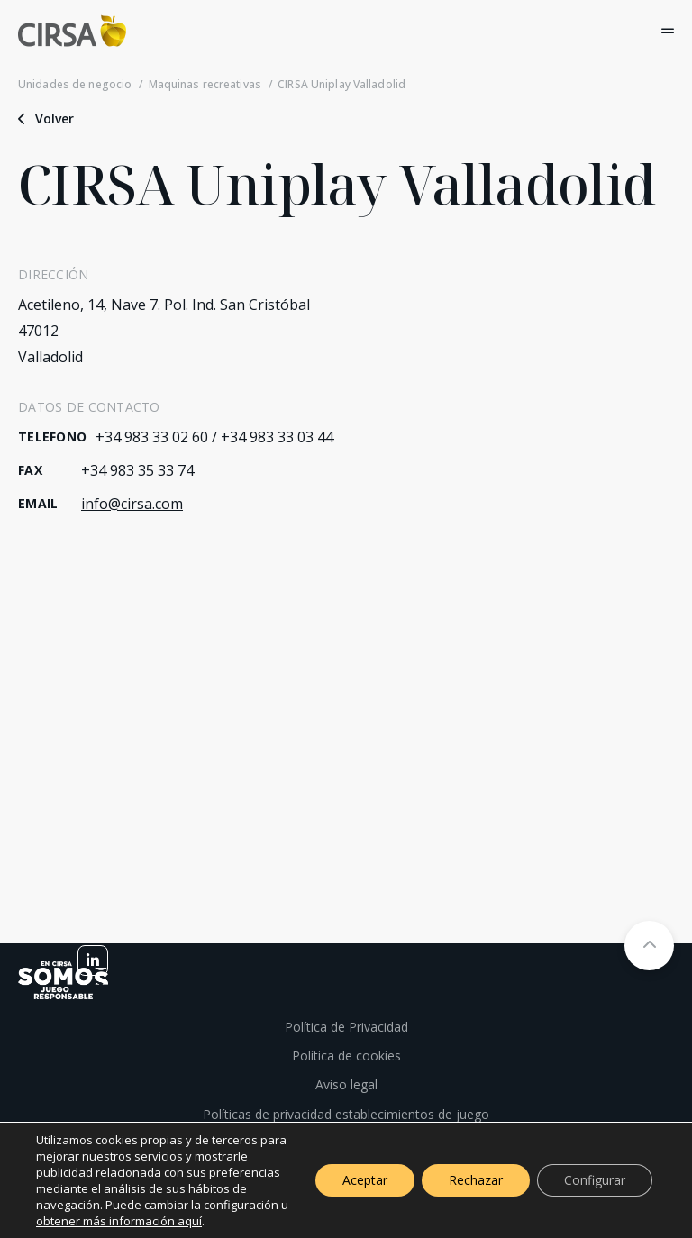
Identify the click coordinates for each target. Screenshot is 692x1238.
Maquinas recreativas (205, 84)
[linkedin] (92, 960)
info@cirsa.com (132, 504)
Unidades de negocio (75, 84)
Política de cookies (346, 1055)
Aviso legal (346, 1084)
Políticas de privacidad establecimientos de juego (346, 1114)
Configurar (594, 1179)
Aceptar (364, 1179)
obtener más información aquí (119, 1221)
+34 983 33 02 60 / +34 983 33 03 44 (214, 437)
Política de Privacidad (346, 1026)
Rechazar (476, 1179)
